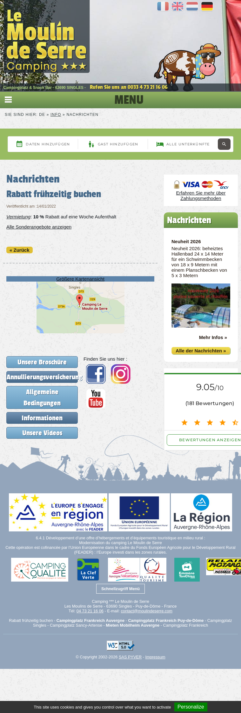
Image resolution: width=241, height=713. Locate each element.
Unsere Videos (42, 433)
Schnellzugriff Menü (120, 588)
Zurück (22, 250)
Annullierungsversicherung (42, 377)
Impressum (155, 657)
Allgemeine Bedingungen (42, 397)
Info (55, 114)
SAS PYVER (130, 657)
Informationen (42, 418)
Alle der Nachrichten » (201, 350)
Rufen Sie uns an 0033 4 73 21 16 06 (129, 87)
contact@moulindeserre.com (146, 611)
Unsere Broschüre (42, 362)
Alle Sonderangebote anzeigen (38, 227)
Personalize (190, 707)
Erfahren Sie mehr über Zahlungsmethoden (201, 195)
